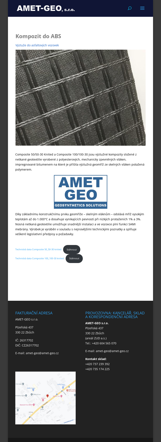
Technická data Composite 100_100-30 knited (39, 258)
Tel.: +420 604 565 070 (100, 343)
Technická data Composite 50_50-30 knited (38, 249)
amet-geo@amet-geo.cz (42, 353)
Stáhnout (72, 249)
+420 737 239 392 (97, 364)
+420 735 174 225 (97, 369)
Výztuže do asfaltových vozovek (38, 45)
